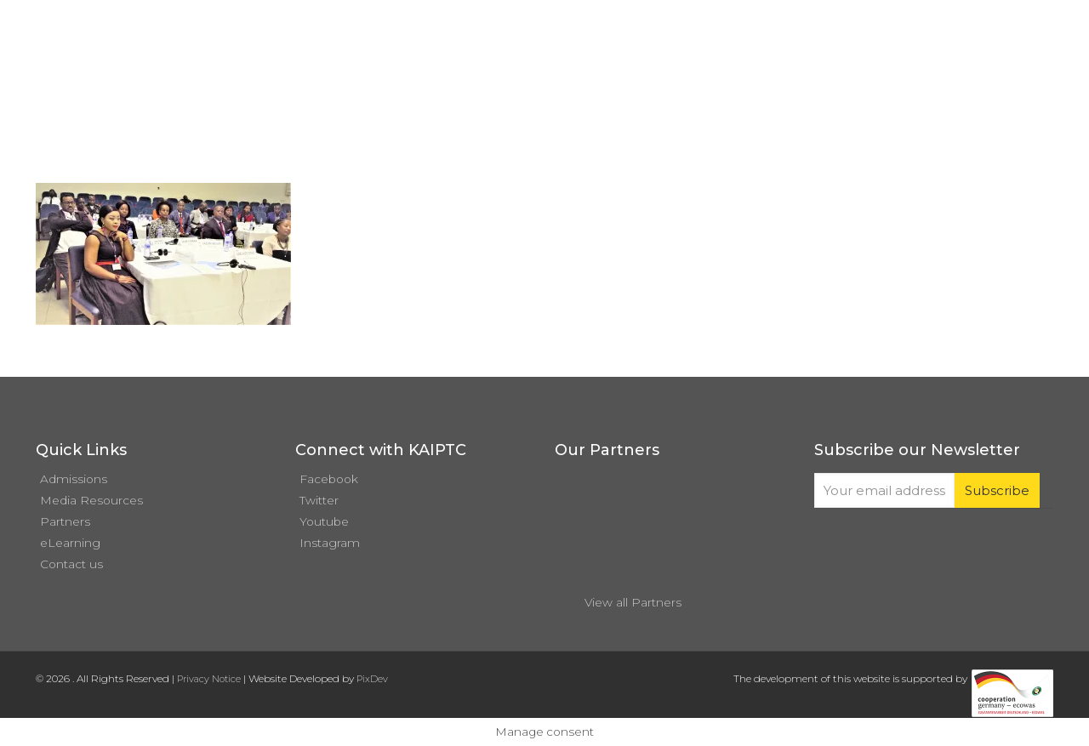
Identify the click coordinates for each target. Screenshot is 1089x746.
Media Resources (91, 500)
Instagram (329, 543)
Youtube (324, 521)
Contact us (71, 564)
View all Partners (632, 602)
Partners (65, 521)
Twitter (319, 500)
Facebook (328, 479)
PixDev (372, 679)
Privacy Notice (209, 679)
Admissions (73, 479)
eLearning (70, 543)
